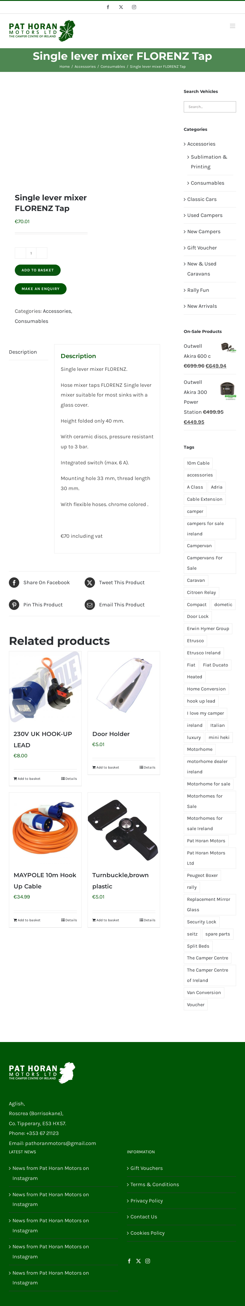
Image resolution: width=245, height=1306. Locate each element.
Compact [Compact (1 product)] (197, 604)
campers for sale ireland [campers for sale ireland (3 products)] (205, 529)
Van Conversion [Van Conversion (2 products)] (204, 992)
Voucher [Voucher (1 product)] (195, 1004)
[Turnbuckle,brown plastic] (124, 828)
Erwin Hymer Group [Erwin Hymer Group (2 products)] (208, 628)
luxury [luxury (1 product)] (194, 737)
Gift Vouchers (146, 1168)
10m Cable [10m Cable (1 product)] (198, 463)
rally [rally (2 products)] (192, 887)
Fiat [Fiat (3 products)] (191, 665)
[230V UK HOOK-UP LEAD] (45, 686)
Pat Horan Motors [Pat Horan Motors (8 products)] (206, 840)
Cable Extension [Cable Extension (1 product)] (205, 499)
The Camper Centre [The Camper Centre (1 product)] (207, 958)
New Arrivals (202, 306)
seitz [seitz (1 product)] (192, 934)
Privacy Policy (146, 1200)
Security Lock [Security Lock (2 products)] (201, 922)
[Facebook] (129, 1261)
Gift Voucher (202, 247)
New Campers (203, 231)
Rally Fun (198, 290)
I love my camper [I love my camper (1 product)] (205, 713)
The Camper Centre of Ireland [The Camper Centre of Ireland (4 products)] (207, 975)
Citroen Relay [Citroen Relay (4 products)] (201, 592)
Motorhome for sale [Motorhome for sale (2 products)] (208, 784)
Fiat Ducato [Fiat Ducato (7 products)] (215, 665)
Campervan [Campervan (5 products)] (199, 545)
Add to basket (38, 270)
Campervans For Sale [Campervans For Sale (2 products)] (205, 563)
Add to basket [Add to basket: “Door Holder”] (107, 767)
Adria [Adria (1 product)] (217, 487)
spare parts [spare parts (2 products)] (217, 934)
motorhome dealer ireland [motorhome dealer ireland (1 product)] (207, 766)
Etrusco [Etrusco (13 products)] (195, 640)
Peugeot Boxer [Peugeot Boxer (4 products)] (202, 875)
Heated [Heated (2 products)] (194, 676)
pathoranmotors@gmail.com (60, 1143)
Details (71, 779)
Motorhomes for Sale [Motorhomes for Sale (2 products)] (205, 801)
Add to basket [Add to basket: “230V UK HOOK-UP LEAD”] (29, 779)
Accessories (57, 311)
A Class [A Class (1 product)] (195, 487)
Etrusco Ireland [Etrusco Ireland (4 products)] (204, 653)
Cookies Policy (147, 1233)
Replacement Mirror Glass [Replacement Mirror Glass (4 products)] (208, 904)
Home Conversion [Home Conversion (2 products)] (206, 689)
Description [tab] (23, 352)
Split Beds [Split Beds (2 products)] (198, 946)
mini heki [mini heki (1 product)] (219, 737)
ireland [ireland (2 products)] (195, 725)
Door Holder (111, 733)
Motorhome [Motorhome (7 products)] (199, 749)
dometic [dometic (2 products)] (223, 604)
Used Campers (205, 215)
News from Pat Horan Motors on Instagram (50, 1173)
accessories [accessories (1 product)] (200, 475)
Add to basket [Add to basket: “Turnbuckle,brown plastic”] (107, 920)
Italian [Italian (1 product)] (217, 725)
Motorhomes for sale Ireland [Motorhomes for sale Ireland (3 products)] (205, 823)
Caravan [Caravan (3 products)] (196, 580)
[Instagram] (147, 1261)
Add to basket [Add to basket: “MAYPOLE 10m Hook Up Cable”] (29, 920)
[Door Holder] (124, 686)
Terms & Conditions (154, 1184)
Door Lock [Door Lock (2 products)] (198, 616)
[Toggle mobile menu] (233, 26)
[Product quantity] (31, 253)
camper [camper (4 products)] (195, 511)
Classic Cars (202, 199)
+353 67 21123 (42, 1133)
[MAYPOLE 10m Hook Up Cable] (45, 828)
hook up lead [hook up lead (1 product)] (201, 701)
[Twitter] (138, 1261)
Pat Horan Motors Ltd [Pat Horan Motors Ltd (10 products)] (206, 858)
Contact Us (143, 1216)
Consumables (31, 321)
